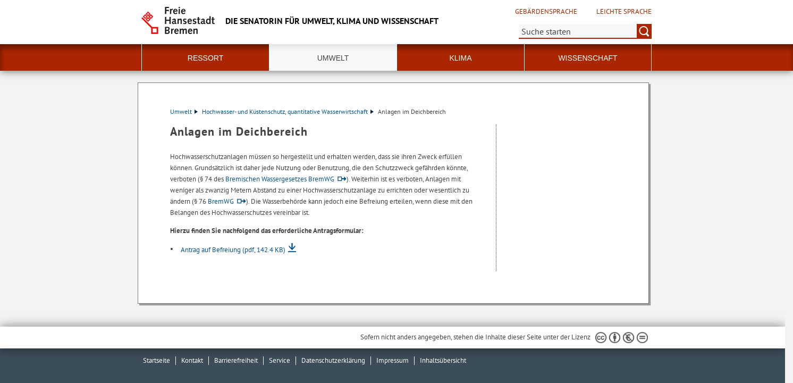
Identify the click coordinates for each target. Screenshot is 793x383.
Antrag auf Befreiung (233, 249)
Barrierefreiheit (236, 360)
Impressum (392, 360)
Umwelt (184, 111)
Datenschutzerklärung (333, 360)
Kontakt (192, 360)
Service (279, 360)
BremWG (221, 201)
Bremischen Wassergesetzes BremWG (279, 179)
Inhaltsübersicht (443, 360)
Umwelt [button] (333, 58)
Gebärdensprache (546, 11)
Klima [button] (460, 58)
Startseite (156, 360)
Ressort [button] (205, 58)
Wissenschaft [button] (587, 58)
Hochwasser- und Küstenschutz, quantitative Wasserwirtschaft (288, 111)
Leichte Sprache (624, 11)
